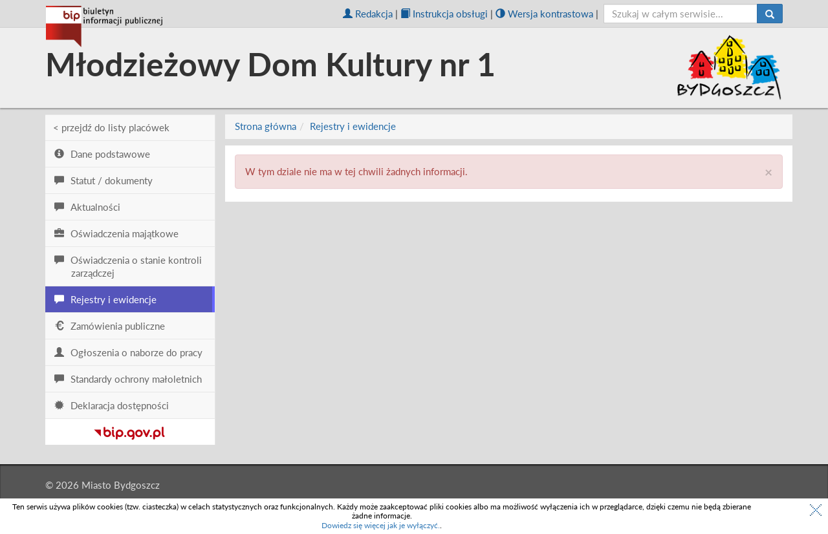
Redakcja (368, 13)
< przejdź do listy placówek (111, 127)
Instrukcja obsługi (444, 13)
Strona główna (265, 126)
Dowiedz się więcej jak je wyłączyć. (380, 525)
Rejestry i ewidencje (353, 126)
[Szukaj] (770, 13)
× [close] (768, 171)
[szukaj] (681, 13)
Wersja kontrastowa (544, 13)
